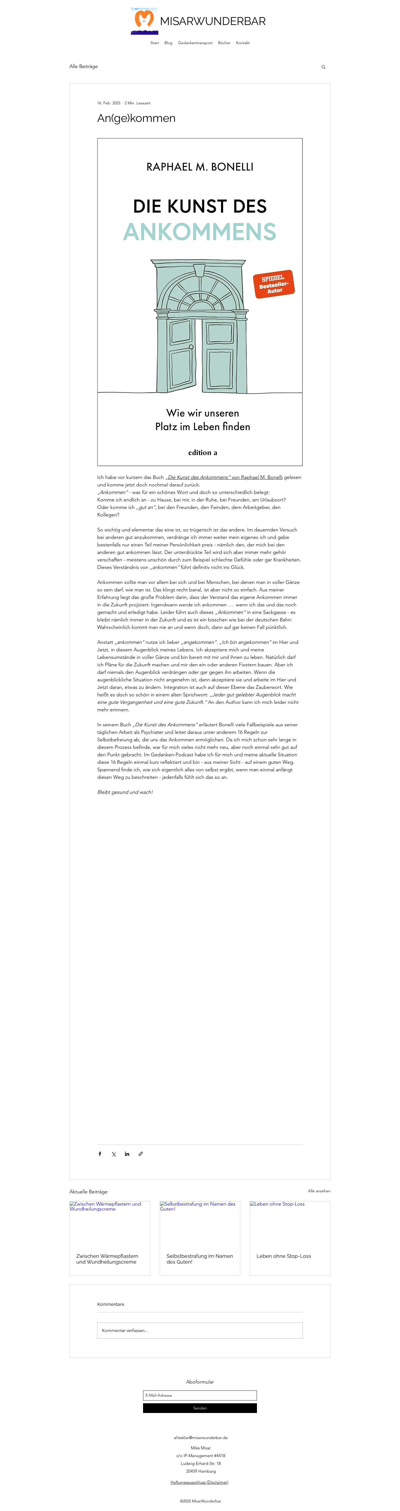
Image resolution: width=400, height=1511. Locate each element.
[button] (323, 66)
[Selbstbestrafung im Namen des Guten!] (200, 1223)
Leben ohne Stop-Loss (284, 1256)
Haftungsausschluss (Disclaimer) (199, 1482)
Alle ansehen (319, 1190)
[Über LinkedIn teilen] (127, 1153)
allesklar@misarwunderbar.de (201, 1437)
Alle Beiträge (83, 66)
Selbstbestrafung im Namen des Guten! (200, 1259)
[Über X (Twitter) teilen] (113, 1153)
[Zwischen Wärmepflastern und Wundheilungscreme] (110, 1223)
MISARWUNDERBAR (213, 20)
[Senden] (200, 1408)
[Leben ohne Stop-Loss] (290, 1223)
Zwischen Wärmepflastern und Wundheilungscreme (107, 1259)
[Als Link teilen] (140, 1153)
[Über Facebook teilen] (99, 1153)
